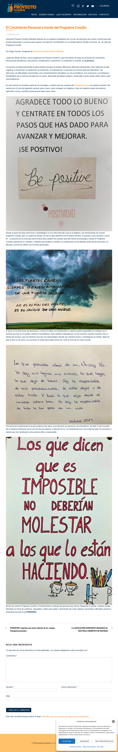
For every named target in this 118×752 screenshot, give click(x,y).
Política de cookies (75, 746)
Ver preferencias (104, 741)
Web (8, 696)
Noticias (92, 15)
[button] (113, 721)
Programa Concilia (81, 85)
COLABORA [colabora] (102, 6)
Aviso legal (100, 746)
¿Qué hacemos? (63, 15)
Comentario (11, 656)
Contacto (104, 15)
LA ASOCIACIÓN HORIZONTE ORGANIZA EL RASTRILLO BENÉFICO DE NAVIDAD (85, 629)
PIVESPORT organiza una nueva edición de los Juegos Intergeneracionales (32, 629)
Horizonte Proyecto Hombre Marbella (48, 51)
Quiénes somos (46, 15)
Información (80, 15)
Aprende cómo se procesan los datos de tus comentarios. (65, 716)
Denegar (84, 741)
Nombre (10, 687)
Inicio (34, 15)
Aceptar (67, 741)
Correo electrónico (69, 687)
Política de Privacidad (89, 746)
